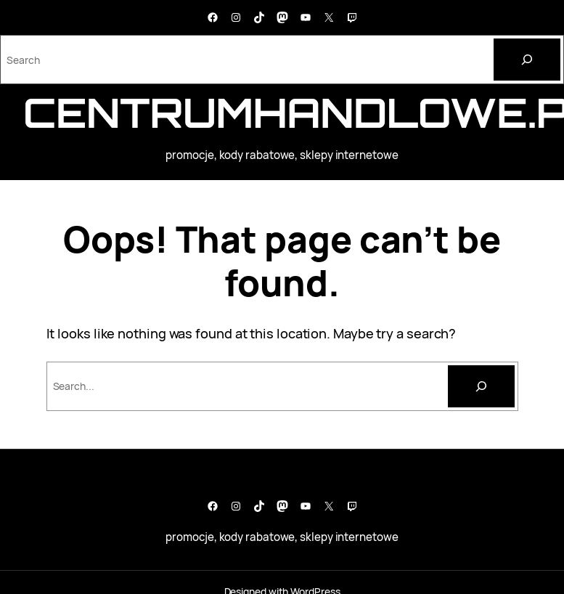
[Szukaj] (481, 386)
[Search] (527, 59)
